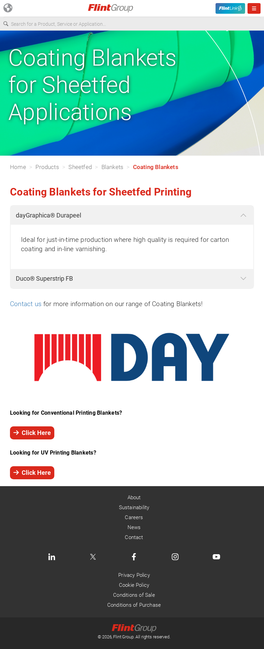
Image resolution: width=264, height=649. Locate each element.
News (134, 527)
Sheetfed (80, 167)
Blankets (112, 167)
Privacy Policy (134, 575)
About (134, 497)
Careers (134, 517)
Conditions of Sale (134, 595)
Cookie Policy (134, 585)
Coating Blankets (155, 167)
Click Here (32, 432)
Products (47, 167)
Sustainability (134, 507)
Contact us (26, 304)
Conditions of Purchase (134, 605)
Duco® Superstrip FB (44, 278)
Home (18, 167)
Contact (134, 537)
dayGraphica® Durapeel (48, 215)
